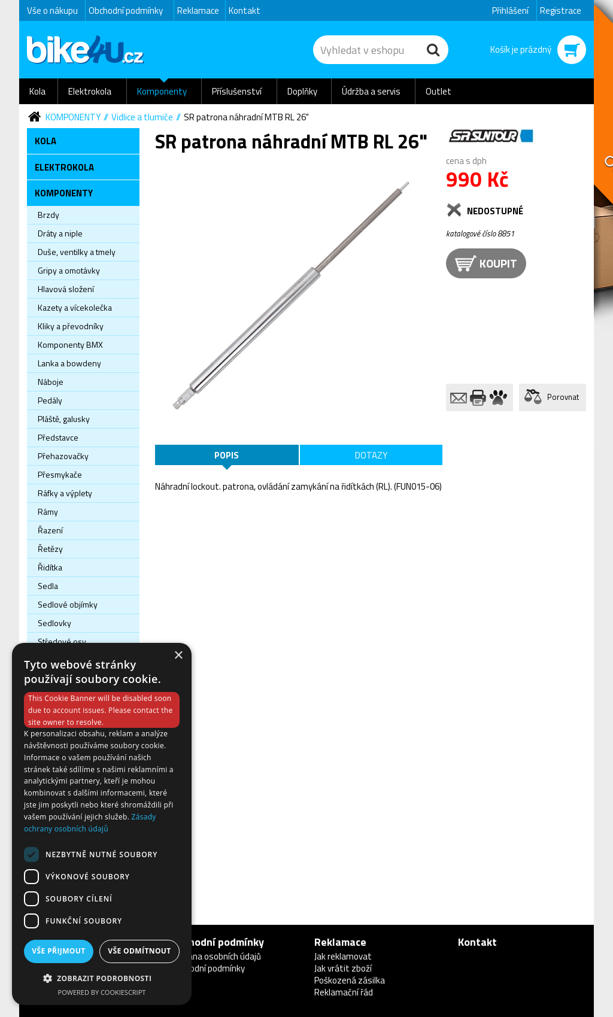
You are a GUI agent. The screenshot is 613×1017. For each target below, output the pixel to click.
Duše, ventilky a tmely (77, 251)
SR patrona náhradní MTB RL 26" (246, 117)
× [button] (178, 655)
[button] (102, 978)
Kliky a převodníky (71, 326)
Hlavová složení (66, 289)
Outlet (438, 91)
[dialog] (102, 824)
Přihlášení (510, 10)
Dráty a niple (60, 233)
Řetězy (50, 548)
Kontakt (244, 10)
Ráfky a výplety (65, 493)
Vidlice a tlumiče (142, 117)
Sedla (48, 585)
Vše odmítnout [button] (139, 951)
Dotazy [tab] (371, 455)
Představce (58, 437)
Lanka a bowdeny (69, 363)
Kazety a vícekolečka (75, 307)
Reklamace (198, 10)
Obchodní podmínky (126, 10)
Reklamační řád (343, 992)
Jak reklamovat (343, 956)
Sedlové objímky (68, 604)
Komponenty (162, 91)
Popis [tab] (226, 455)
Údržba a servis (371, 91)
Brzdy (48, 214)
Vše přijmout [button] (58, 951)
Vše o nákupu (52, 10)
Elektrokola (89, 91)
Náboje (50, 381)
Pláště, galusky (64, 418)
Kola (37, 91)
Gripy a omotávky (69, 270)
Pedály (50, 400)
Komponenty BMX (70, 344)
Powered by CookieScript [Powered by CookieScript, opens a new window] (102, 992)
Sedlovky (54, 623)
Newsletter (9, 237)
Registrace (560, 10)
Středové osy (62, 641)
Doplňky (302, 91)
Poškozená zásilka (349, 980)
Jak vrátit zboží (343, 968)
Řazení (50, 530)
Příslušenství (237, 91)
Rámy (48, 511)
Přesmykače (60, 474)
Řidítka (50, 567)
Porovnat (563, 397)
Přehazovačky (63, 456)
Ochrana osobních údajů (216, 956)
